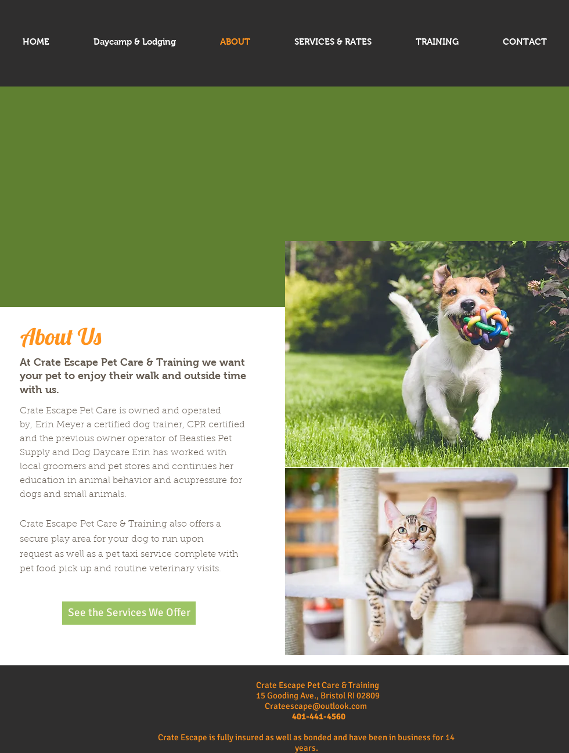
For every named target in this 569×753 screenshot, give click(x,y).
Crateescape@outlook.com (316, 706)
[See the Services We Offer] (129, 613)
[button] (427, 354)
